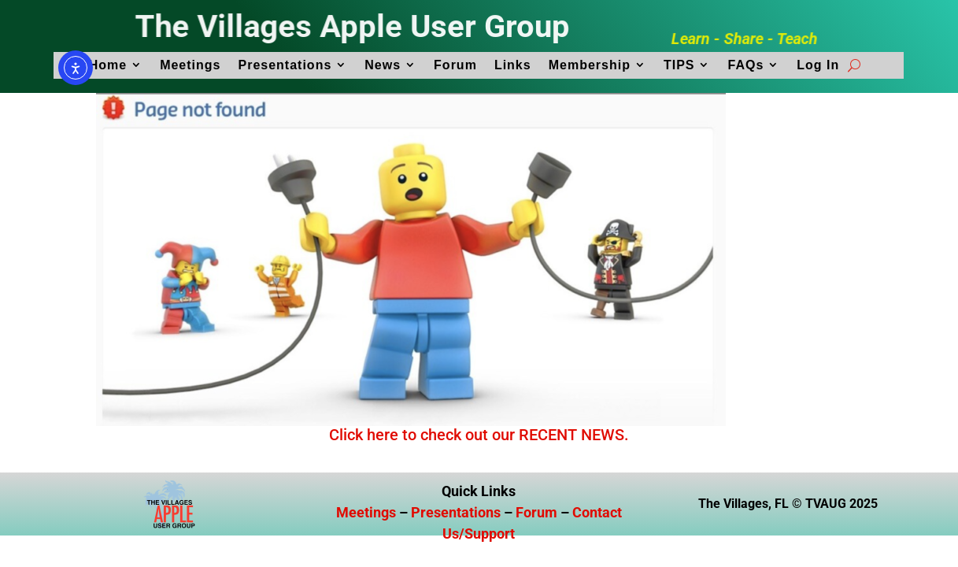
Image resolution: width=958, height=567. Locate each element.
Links (512, 65)
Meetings (190, 65)
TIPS (679, 65)
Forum (455, 65)
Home (108, 65)
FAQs (745, 65)
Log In (818, 65)
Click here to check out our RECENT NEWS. (479, 434)
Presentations (284, 65)
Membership (590, 65)
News (382, 65)
